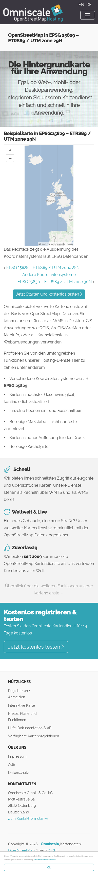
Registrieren (18, 690)
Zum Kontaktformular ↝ (28, 818)
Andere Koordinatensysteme (49, 274)
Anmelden (16, 697)
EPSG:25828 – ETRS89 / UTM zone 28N (43, 267)
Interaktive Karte (21, 705)
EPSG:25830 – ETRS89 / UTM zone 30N (54, 281)
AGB (11, 764)
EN (82, 4)
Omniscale (50, 844)
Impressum (17, 756)
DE (89, 4)
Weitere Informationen (45, 859)
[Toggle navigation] (87, 15)
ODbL (53, 850)
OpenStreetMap (21, 850)
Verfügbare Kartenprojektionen (33, 736)
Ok (49, 867)
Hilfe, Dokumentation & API (30, 728)
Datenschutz (18, 772)
